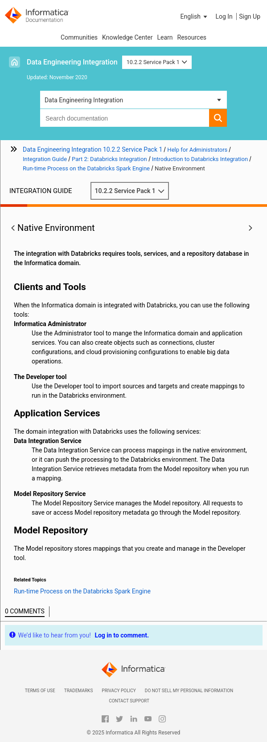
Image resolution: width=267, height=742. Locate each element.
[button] (194, 16)
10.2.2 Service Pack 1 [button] (157, 62)
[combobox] (124, 118)
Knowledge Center (127, 37)
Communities (79, 37)
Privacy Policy (119, 690)
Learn (165, 37)
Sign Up (249, 16)
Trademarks (78, 690)
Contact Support (129, 700)
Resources (192, 37)
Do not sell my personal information (189, 690)
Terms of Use (40, 690)
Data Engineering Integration (72, 62)
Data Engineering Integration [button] (84, 100)
